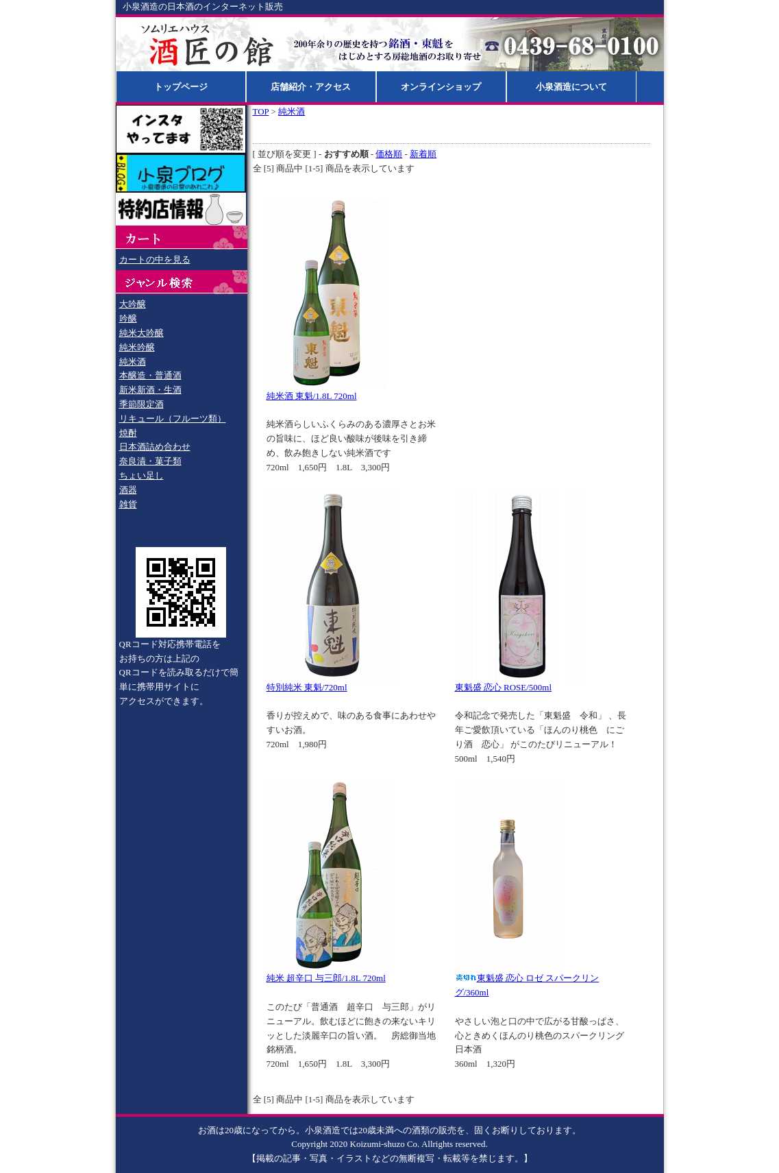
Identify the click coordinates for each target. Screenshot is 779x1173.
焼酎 (128, 433)
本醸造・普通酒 (150, 375)
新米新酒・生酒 (150, 390)
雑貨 (128, 504)
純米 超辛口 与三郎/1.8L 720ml (326, 978)
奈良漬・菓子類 (150, 461)
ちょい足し (141, 475)
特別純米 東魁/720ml (307, 687)
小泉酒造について (571, 87)
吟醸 (128, 318)
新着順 (423, 154)
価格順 (388, 154)
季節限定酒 (141, 404)
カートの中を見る (154, 259)
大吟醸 (132, 304)
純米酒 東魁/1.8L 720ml (312, 396)
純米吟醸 (137, 347)
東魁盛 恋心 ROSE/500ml (503, 687)
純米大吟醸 (141, 333)
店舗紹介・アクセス (311, 87)
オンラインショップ (441, 87)
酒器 (128, 490)
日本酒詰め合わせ (154, 447)
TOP (261, 111)
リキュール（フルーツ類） (172, 418)
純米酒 (132, 361)
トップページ (181, 87)
